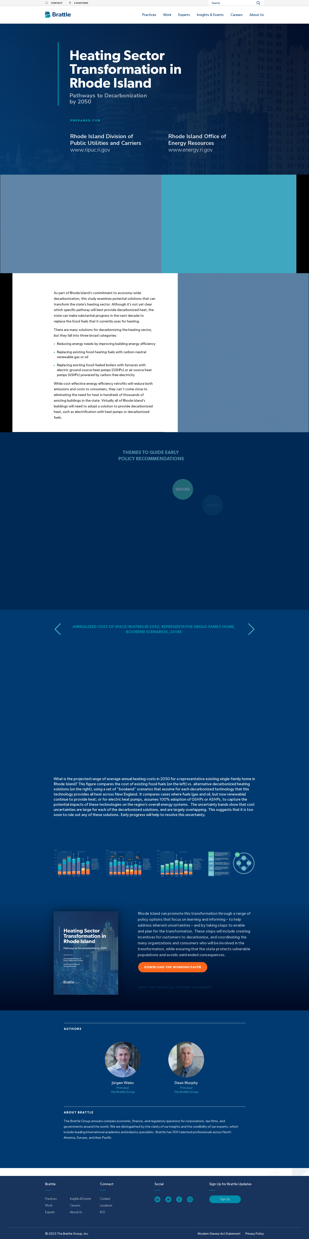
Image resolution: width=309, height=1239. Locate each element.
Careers (75, 1205)
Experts (50, 1212)
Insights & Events (80, 1199)
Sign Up (225, 1199)
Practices (51, 1199)
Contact (105, 1199)
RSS (102, 1212)
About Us (76, 1212)
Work (48, 1205)
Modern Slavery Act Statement (219, 1233)
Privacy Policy (254, 1233)
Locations (106, 1205)
